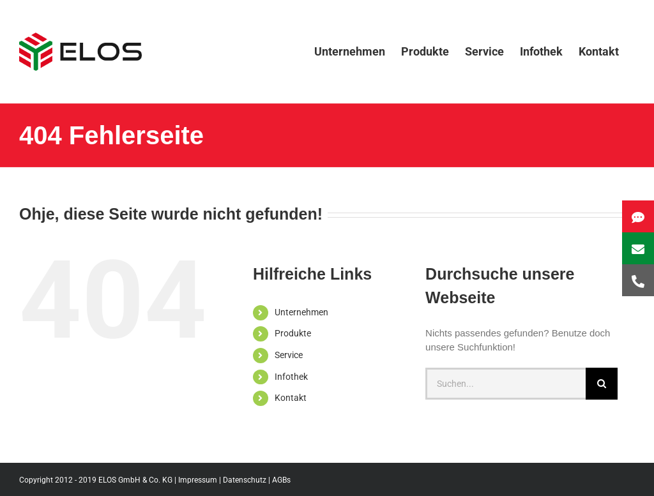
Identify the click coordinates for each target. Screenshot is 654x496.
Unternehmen (301, 312)
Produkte (293, 333)
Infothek (291, 377)
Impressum (197, 480)
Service (289, 355)
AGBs (281, 480)
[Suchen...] (505, 384)
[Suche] (602, 384)
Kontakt (291, 398)
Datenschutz (244, 480)
